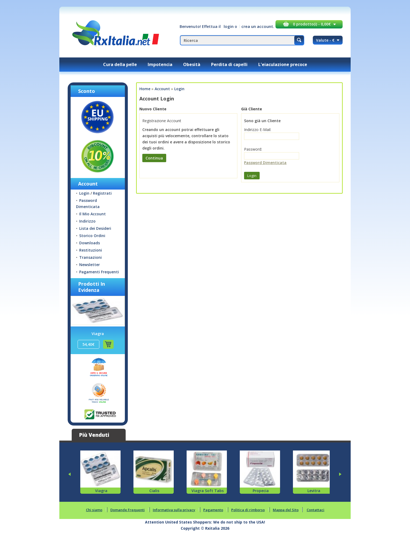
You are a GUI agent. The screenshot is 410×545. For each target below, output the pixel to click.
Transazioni (90, 257)
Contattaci (315, 509)
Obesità (191, 64)
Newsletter (89, 264)
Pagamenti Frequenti (99, 271)
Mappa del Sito (286, 509)
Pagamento (213, 509)
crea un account (257, 26)
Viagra (98, 333)
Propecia (261, 490)
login (229, 26)
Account (162, 88)
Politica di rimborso (248, 509)
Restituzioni (90, 250)
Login (84, 193)
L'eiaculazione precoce (282, 64)
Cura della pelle (120, 64)
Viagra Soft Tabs (207, 490)
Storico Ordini (92, 235)
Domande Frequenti (127, 509)
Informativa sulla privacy (174, 509)
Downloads (89, 242)
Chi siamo (94, 509)
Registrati (102, 193)
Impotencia (160, 64)
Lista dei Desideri (95, 228)
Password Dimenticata (265, 162)
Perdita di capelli (229, 64)
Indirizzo (87, 221)
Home (144, 88)
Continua (154, 158)
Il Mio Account (92, 213)
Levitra (313, 490)
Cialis (154, 490)
